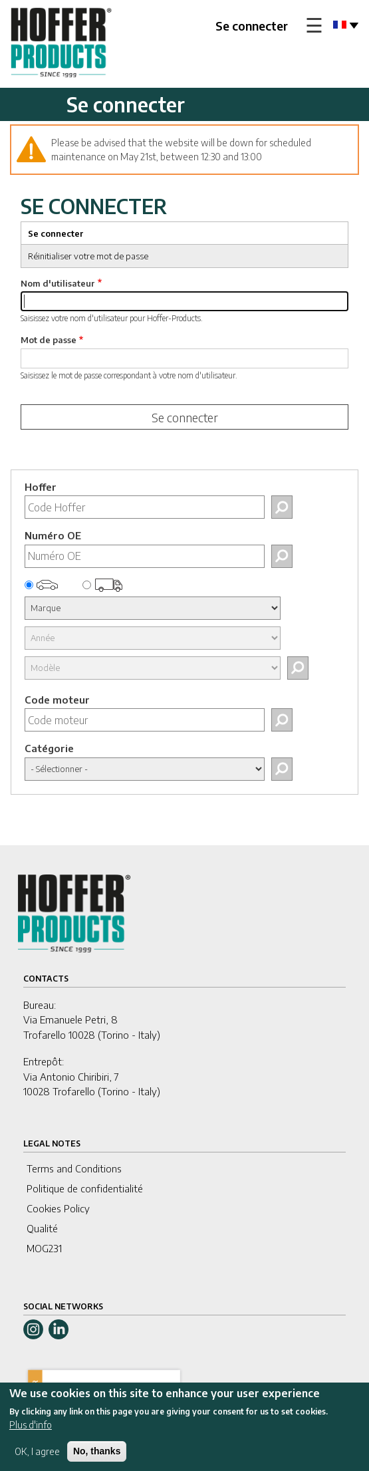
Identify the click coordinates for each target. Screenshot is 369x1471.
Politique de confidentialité (85, 1188)
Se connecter (251, 25)
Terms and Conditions (74, 1168)
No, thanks (97, 1459)
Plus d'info (30, 1432)
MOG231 (44, 1248)
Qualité (42, 1228)
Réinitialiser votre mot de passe (88, 256)
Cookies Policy (58, 1208)
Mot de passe (48, 339)
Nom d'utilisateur (58, 283)
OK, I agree (37, 1459)
